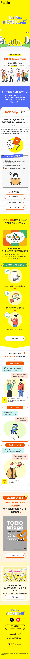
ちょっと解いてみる (16, 197)
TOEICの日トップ (15, 634)
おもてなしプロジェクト (15, 638)
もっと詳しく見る (17, 207)
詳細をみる (18, 338)
